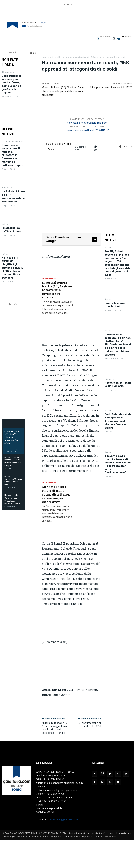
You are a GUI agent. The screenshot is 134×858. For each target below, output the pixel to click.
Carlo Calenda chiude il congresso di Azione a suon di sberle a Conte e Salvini (118, 420)
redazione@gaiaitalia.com (63, 819)
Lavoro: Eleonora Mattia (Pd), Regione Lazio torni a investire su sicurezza (57, 289)
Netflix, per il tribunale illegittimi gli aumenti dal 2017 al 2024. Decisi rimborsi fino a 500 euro (12, 267)
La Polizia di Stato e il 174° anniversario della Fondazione (13, 196)
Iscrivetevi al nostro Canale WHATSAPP (87, 130)
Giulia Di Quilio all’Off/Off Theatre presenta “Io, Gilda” (12, 437)
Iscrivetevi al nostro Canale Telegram (87, 122)
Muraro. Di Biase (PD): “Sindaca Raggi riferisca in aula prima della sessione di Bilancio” (63, 91)
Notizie (5, 224)
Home (44, 57)
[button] (114, 38)
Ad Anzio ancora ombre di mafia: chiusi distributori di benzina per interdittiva (56, 494)
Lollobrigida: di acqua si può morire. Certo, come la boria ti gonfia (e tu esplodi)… (11, 84)
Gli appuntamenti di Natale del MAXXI (111, 87)
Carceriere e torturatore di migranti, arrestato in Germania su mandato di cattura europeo (12, 155)
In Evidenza (7, 187)
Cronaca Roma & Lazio (12, 141)
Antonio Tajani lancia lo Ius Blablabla (118, 384)
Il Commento (8, 72)
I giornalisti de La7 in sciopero (12, 229)
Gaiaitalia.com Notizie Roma (59, 146)
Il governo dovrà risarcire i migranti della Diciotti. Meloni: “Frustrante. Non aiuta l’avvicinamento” (118, 464)
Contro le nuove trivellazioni (115, 304)
